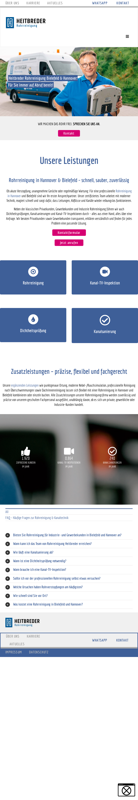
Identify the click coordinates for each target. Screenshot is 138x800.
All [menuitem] (6, 512)
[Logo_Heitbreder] (25, 19)
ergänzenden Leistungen (25, 385)
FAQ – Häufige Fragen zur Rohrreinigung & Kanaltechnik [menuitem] (36, 518)
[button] (126, 789)
